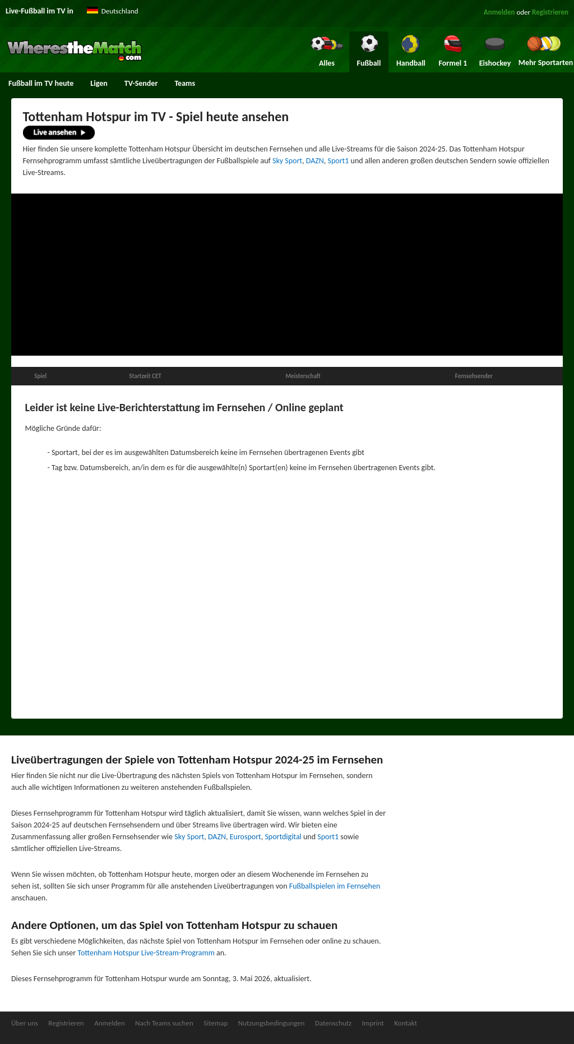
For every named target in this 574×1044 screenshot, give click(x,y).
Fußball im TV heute (40, 83)
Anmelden (499, 12)
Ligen (98, 83)
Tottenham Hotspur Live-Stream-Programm (145, 953)
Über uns (24, 1023)
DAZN (315, 160)
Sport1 (338, 160)
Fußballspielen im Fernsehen (334, 886)
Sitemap (215, 1023)
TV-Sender (141, 83)
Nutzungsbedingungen (271, 1023)
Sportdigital (283, 836)
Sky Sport (287, 160)
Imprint (373, 1023)
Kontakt (405, 1023)
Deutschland (119, 11)
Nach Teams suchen (164, 1023)
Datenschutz (333, 1023)
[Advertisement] (287, 274)
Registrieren (550, 12)
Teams (184, 83)
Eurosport (245, 836)
